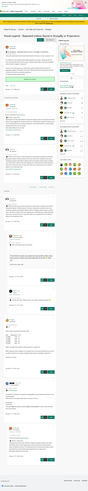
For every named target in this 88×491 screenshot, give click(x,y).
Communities (47, 11)
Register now (49, 23)
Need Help (12, 85)
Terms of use (77, 480)
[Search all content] (67, 18)
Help (75, 15)
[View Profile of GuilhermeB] (12, 46)
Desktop (48, 29)
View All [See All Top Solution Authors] (62, 121)
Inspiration (33, 11)
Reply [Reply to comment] (51, 138)
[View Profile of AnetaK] (15, 290)
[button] (40, 39)
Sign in (70, 15)
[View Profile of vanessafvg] (15, 235)
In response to (11, 108)
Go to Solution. (32, 79)
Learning (60, 11)
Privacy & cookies (68, 480)
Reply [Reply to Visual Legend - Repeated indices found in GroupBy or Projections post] (51, 89)
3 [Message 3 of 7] (10, 134)
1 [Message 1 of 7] (10, 89)
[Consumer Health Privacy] (20, 485)
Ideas (39, 11)
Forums (26, 11)
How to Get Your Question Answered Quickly (67, 86)
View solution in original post (13, 129)
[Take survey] (65, 70)
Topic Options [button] (49, 40)
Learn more (5, 6)
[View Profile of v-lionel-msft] (18, 383)
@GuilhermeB (13, 390)
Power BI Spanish (20, 115)
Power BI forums (10, 29)
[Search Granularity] (41, 18)
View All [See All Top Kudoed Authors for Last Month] (62, 154)
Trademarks (84, 480)
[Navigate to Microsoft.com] (4, 11)
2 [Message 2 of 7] (10, 413)
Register (64, 15)
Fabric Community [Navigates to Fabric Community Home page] (17, 11)
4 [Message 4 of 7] (10, 368)
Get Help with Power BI (34, 29)
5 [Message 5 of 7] (10, 174)
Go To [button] (80, 15)
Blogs (53, 11)
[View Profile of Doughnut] (11, 319)
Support (66, 11)
